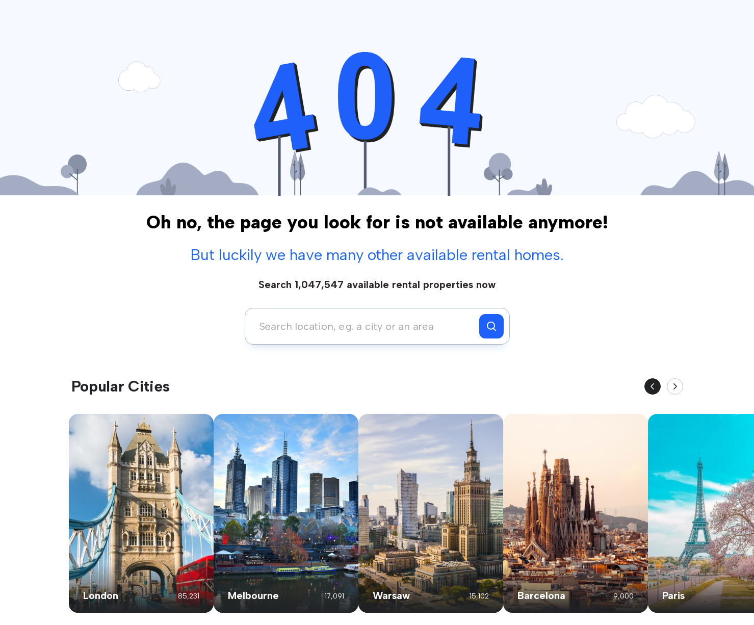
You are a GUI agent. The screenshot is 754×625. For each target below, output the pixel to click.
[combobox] (364, 326)
